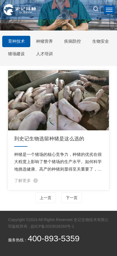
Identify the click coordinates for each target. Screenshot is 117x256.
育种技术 (16, 41)
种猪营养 (44, 41)
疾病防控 (72, 41)
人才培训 (44, 54)
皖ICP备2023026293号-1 (52, 226)
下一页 (72, 198)
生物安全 (100, 41)
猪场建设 (16, 54)
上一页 (45, 198)
